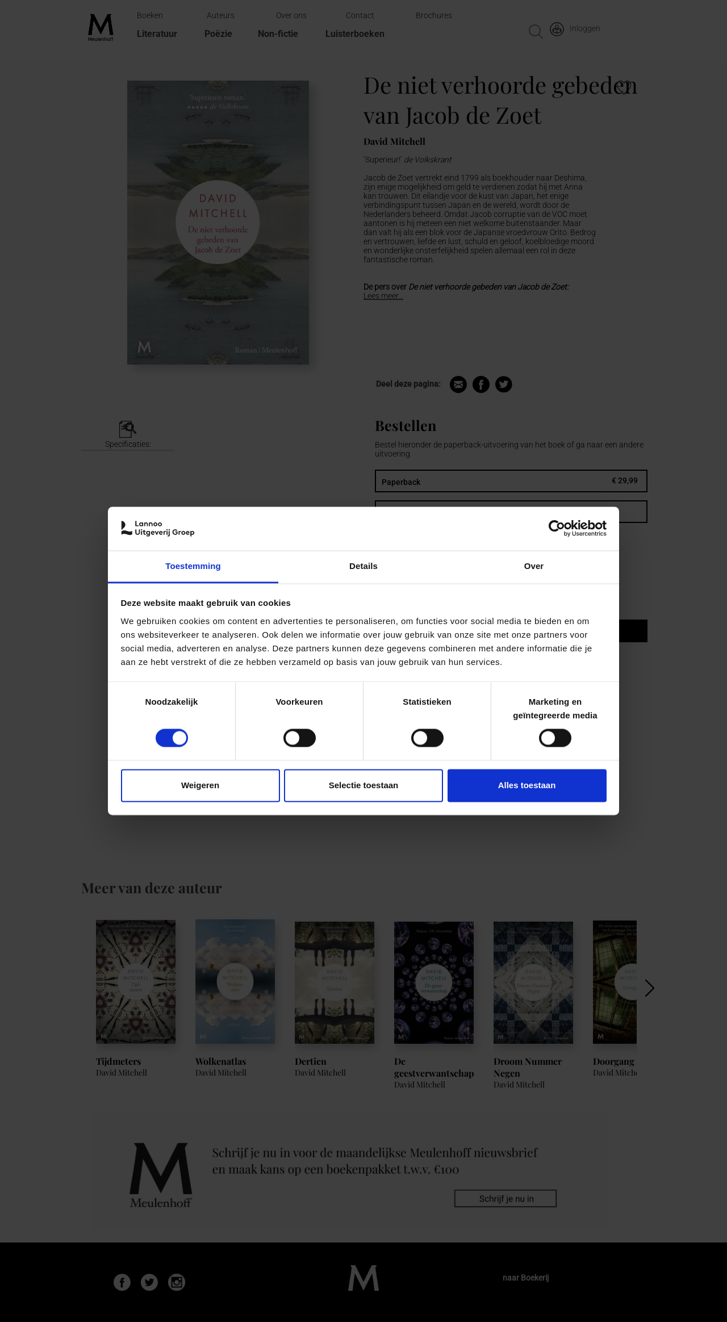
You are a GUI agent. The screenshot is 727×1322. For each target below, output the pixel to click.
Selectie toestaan (364, 785)
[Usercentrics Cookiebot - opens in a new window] (557, 528)
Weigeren (200, 785)
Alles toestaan (527, 785)
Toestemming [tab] (193, 566)
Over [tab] (534, 566)
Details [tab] (363, 566)
